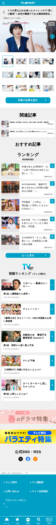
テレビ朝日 (11, 482)
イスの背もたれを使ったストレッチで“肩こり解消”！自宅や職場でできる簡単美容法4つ (18, 473)
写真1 (27, 473)
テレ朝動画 (37, 482)
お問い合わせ (12, 491)
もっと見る (28, 255)
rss (35, 459)
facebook (28, 459)
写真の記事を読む (28, 100)
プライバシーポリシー (15, 503)
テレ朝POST (28, 3)
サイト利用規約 (40, 491)
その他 (8, 473)
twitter (20, 459)
